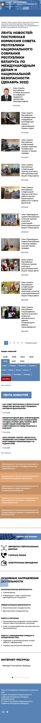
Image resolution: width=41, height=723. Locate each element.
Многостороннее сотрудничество (16, 608)
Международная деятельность (16, 605)
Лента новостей (23, 22)
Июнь (10, 370)
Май (4, 370)
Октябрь (17, 374)
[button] (3, 13)
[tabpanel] (20, 665)
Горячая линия (13, 555)
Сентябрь (6, 374)
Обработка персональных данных (20, 547)
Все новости (6, 385)
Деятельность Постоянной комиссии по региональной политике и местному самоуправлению (20, 500)
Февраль (22, 366)
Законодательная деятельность (16, 590)
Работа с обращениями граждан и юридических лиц (17, 637)
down (4, 582)
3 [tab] (17, 677)
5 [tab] (21, 677)
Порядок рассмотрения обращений (17, 645)
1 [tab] (12, 677)
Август (26, 370)
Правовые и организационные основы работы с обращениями (19, 642)
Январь (12, 366)
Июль (18, 370)
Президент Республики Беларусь (16, 666)
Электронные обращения (19, 562)
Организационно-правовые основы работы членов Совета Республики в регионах (20, 622)
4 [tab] (19, 677)
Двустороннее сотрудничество (15, 611)
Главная (4, 22)
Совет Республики (21, 3)
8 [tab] (28, 677)
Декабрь (6, 379)
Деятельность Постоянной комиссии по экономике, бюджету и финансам (20, 477)
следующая (31, 343)
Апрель (32, 366)
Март (4, 366)
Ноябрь (27, 374)
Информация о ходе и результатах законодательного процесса (17, 597)
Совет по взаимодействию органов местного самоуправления (21, 627)
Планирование (9, 592)
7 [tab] (26, 677)
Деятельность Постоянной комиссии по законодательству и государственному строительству (20, 466)
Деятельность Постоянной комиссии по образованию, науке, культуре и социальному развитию (20, 488)
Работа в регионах (10, 618)
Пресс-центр (12, 22)
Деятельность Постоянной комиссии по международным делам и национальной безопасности (20, 512)
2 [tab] (15, 677)
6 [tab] (24, 677)
